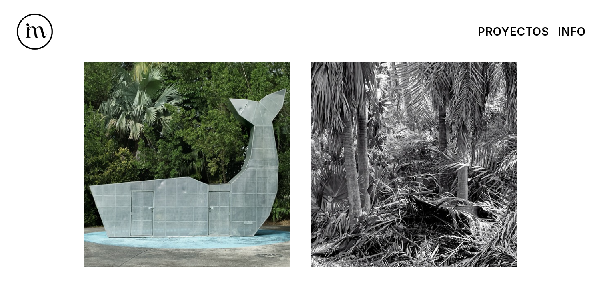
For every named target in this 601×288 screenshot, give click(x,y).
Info (572, 31)
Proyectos (513, 31)
